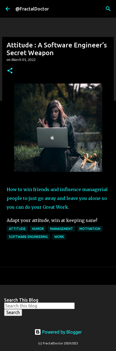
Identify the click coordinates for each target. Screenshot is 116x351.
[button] (10, 71)
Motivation (89, 229)
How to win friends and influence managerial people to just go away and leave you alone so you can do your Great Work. (57, 198)
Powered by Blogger (58, 331)
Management (61, 229)
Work (59, 237)
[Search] (108, 8)
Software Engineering (28, 237)
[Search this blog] (39, 305)
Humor (38, 229)
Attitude (17, 229)
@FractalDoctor (32, 8)
